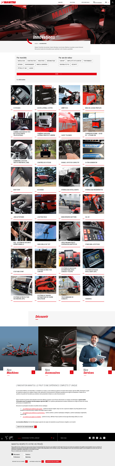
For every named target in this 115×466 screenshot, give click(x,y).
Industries (41, 61)
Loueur (31, 68)
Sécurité (74, 64)
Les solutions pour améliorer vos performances (34, 412)
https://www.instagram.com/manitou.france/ (96, 438)
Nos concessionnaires (97, 2)
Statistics (27, 454)
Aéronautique (51, 61)
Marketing (27, 457)
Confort (62, 61)
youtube (100, 438)
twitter (103, 438)
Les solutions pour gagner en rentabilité (32, 416)
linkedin (92, 438)
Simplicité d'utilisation (74, 61)
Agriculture (21, 61)
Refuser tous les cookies (20, 461)
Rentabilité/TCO (64, 64)
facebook (89, 438)
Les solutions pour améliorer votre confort (32, 408)
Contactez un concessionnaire (27, 427)
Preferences (16, 457)
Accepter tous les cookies (53, 461)
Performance (88, 61)
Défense (20, 64)
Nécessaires (16, 454)
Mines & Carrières (42, 64)
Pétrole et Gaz (22, 68)
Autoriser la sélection (37, 461)
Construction (31, 61)
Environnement (29, 64)
